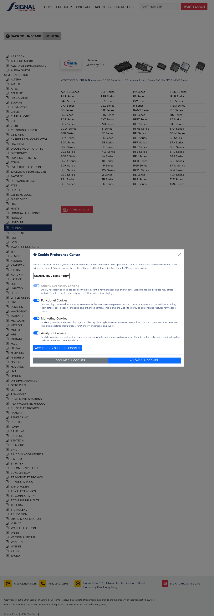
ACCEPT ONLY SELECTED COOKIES (57, 348)
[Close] (179, 255)
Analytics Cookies (53, 333)
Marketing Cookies (54, 318)
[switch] (36, 300)
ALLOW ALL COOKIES (144, 360)
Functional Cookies (54, 300)
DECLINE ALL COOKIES (70, 360)
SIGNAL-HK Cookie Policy (51, 275)
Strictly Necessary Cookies (60, 286)
